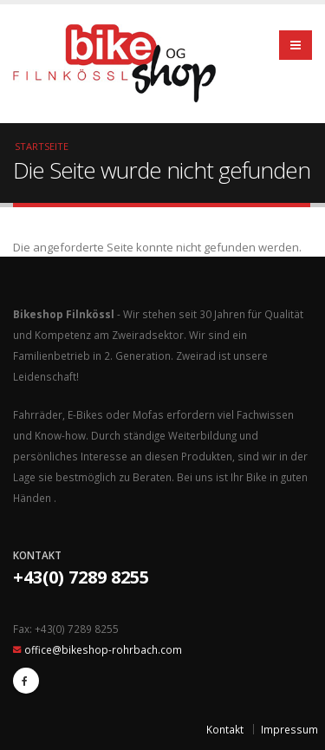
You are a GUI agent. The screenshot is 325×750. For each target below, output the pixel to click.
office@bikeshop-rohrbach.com (103, 649)
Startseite (41, 146)
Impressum (289, 729)
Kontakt (225, 729)
